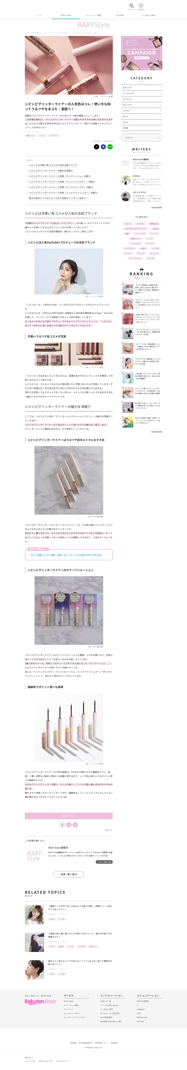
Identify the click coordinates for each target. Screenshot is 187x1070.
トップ (38, 15)
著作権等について (101, 1043)
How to (52, 919)
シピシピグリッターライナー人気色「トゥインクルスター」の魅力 (62, 181)
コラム (125, 122)
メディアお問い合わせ (109, 1005)
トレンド (154, 233)
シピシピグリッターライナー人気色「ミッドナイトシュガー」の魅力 (63, 192)
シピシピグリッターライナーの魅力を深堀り (51, 170)
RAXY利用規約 (106, 1017)
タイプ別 (70, 946)
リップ (149, 238)
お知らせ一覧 (105, 1001)
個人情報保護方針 (85, 1043)
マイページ (68, 1009)
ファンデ (141, 253)
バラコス (42, 136)
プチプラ (149, 243)
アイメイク (35, 132)
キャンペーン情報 (93, 15)
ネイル (125, 116)
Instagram (141, 1009)
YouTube (140, 1021)
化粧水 (143, 248)
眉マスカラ (93, 946)
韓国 (127, 233)
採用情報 (114, 1043)
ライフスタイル (135, 258)
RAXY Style (66, 15)
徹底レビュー (31, 136)
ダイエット (154, 253)
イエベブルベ (130, 248)
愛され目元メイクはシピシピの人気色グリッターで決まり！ (58, 198)
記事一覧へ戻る (69, 874)
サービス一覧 (30, 1061)
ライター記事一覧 (104, 862)
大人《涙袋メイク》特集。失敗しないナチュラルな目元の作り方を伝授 (66, 555)
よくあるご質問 (148, 15)
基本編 (61, 946)
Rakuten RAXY (37, 6)
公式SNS (120, 15)
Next (108, 830)
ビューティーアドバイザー (74, 1017)
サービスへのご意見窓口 (110, 1013)
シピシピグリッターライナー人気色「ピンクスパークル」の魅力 (61, 187)
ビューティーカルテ (72, 1013)
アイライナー (54, 136)
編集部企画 (154, 223)
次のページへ (68, 816)
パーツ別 (61, 919)
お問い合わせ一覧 (45, 1061)
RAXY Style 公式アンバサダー (136, 228)
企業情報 (73, 1043)
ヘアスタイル (135, 243)
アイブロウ (81, 946)
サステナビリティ (62, 1061)
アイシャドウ (140, 233)
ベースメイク (128, 93)
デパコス (128, 253)
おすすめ (140, 223)
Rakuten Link (142, 1017)
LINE (139, 1013)
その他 (125, 128)
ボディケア (127, 104)
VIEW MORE (156, 207)
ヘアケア (126, 110)
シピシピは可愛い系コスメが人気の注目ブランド (53, 165)
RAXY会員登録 (143, 1001)
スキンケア (127, 87)
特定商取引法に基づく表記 (111, 1021)
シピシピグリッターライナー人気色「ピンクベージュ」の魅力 (59, 176)
